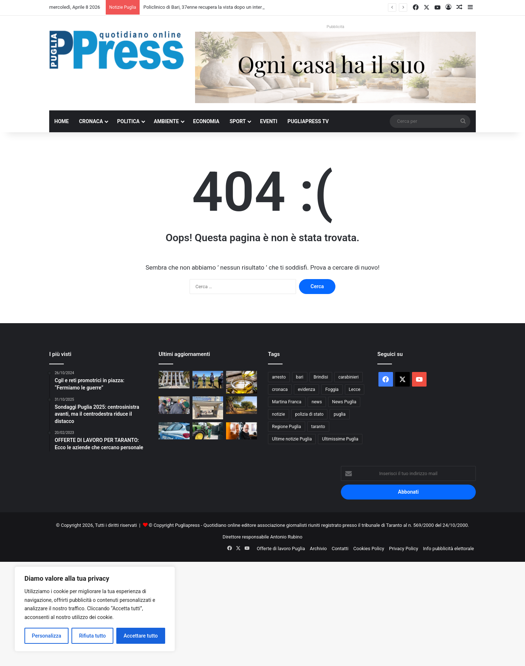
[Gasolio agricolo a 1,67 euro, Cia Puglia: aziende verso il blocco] (207, 431)
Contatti (340, 548)
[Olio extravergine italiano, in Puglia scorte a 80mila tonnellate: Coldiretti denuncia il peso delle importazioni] (241, 382)
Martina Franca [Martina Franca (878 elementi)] (287, 401)
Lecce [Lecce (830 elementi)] (355, 389)
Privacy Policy (403, 548)
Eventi (268, 121)
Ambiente (166, 121)
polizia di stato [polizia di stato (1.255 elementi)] (309, 414)
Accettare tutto (141, 636)
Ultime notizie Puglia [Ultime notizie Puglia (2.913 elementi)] (292, 439)
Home (61, 121)
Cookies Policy (368, 548)
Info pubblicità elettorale (448, 548)
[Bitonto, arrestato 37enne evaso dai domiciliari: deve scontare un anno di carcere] (174, 431)
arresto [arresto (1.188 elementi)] (279, 377)
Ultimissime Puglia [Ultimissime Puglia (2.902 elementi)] (340, 439)
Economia (206, 121)
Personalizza (46, 636)
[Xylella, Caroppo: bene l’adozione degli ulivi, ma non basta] (241, 405)
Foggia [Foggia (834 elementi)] (331, 389)
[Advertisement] (219, 613)
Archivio (318, 548)
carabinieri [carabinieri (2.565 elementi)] (348, 377)
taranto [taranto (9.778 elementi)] (318, 426)
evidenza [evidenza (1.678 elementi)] (306, 389)
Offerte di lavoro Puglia (281, 548)
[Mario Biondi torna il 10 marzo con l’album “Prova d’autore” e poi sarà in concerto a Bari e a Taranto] (241, 431)
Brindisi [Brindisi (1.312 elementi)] (321, 377)
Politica (128, 121)
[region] (95, 609)
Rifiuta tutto (92, 636)
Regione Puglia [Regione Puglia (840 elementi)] (286, 426)
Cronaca (91, 121)
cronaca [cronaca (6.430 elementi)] (280, 389)
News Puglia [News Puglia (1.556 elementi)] (344, 401)
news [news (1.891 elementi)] (317, 401)
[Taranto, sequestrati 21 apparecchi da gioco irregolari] (174, 405)
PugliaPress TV (308, 121)
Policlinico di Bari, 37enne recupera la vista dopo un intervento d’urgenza (219, 7)
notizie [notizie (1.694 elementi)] (278, 414)
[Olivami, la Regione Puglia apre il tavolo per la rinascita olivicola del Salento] (207, 379)
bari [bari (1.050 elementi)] (299, 377)
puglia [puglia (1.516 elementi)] (339, 414)
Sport (238, 121)
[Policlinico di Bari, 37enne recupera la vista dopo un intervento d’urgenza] (174, 379)
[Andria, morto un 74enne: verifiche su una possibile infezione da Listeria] (207, 407)
